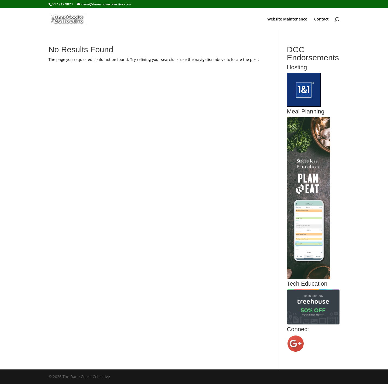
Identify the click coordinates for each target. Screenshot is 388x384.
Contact (321, 19)
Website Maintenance (287, 19)
